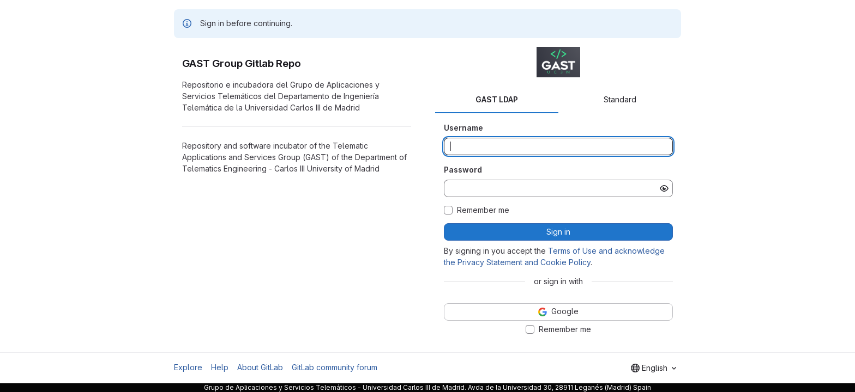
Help (219, 367)
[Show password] (664, 188)
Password (463, 169)
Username (463, 127)
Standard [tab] (620, 99)
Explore (188, 367)
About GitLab (260, 367)
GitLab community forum (334, 367)
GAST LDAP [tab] (496, 99)
